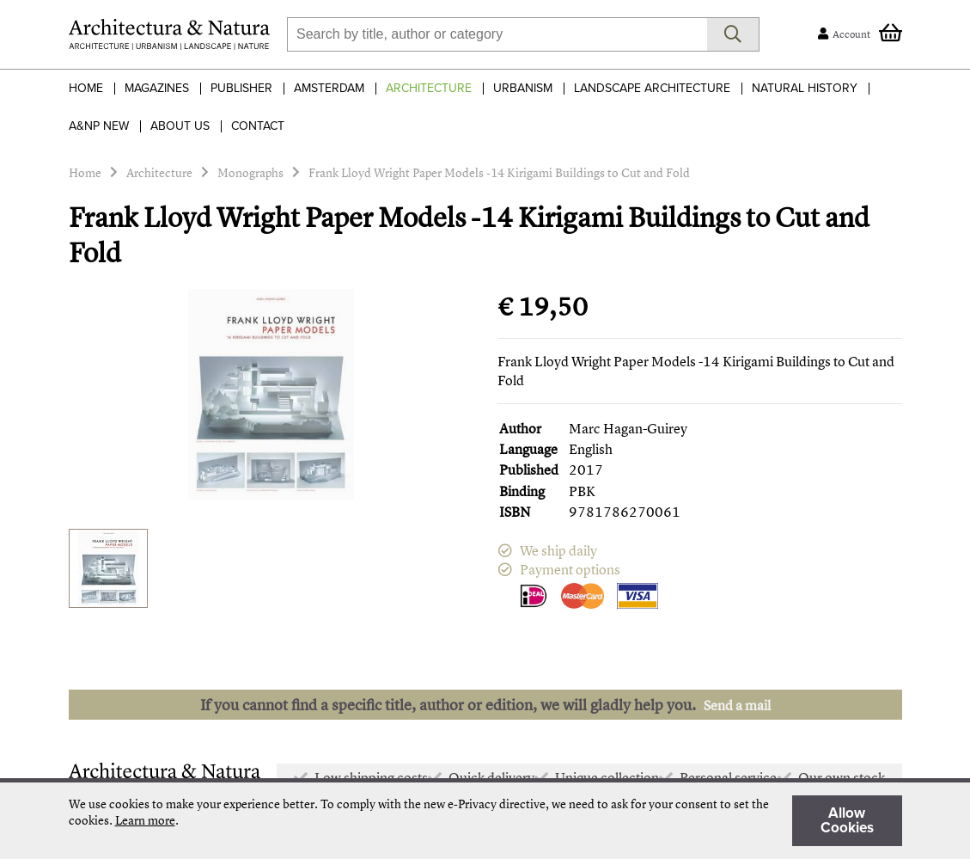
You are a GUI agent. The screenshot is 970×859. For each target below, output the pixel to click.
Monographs (250, 172)
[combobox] (497, 34)
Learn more (145, 820)
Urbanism (522, 88)
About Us (180, 126)
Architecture (429, 88)
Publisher (241, 88)
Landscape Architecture (652, 88)
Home (86, 88)
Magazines (157, 88)
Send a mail (737, 705)
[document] (485, 820)
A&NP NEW (99, 126)
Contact (257, 126)
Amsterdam (329, 88)
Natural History (804, 88)
